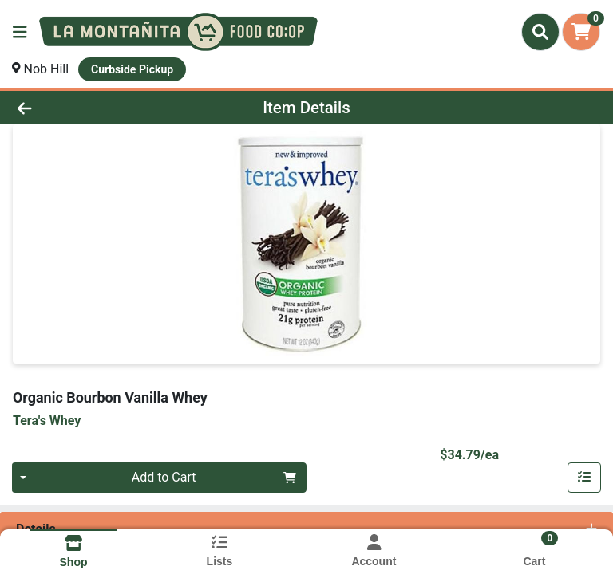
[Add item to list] (584, 477)
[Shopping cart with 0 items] (581, 32)
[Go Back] (86, 107)
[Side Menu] (20, 32)
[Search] (540, 32)
